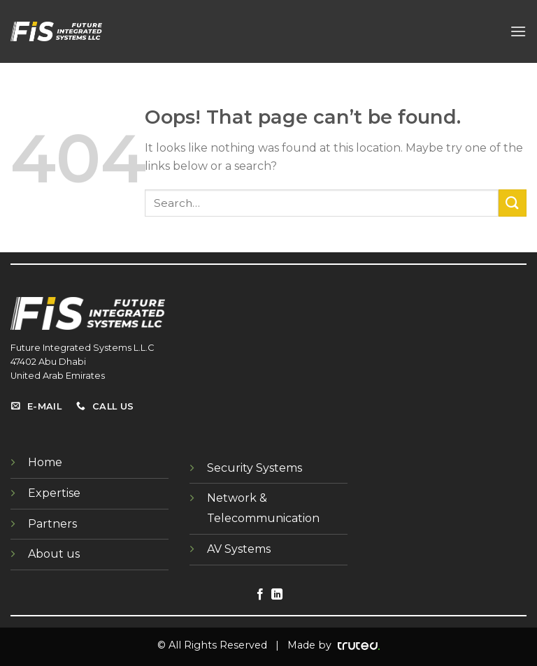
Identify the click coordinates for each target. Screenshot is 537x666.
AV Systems (239, 549)
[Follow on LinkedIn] (276, 594)
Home (45, 462)
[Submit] (513, 203)
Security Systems (254, 468)
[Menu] (518, 31)
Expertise (54, 493)
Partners (52, 523)
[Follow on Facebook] (260, 594)
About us (54, 553)
